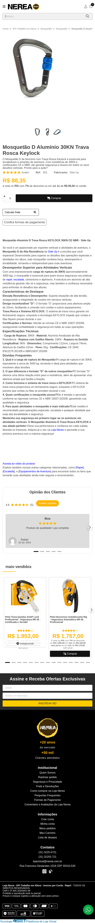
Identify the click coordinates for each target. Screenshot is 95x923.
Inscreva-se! (47, 703)
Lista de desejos (47, 837)
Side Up (74, 172)
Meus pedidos (47, 828)
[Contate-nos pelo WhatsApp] (88, 910)
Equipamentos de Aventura (34, 471)
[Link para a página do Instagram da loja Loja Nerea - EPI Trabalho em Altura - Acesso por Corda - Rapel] (44, 871)
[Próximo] (89, 527)
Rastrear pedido (47, 777)
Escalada (8, 471)
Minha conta (47, 823)
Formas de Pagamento (47, 800)
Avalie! (25, 172)
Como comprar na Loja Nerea (47, 790)
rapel (9, 279)
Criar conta (47, 819)
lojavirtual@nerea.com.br (47, 861)
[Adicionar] (4, 196)
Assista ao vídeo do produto (19, 463)
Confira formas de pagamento (24, 222)
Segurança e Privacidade (47, 781)
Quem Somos (47, 772)
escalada (19, 279)
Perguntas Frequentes (47, 795)
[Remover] (4, 200)
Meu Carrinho (47, 833)
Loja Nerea (57, 429)
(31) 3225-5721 (47, 852)
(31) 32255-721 (47, 856)
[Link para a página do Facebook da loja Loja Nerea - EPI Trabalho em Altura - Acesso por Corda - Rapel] (50, 871)
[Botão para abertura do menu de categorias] (4, 6)
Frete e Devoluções (47, 786)
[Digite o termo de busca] (43, 16)
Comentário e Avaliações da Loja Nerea (47, 804)
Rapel (79, 467)
